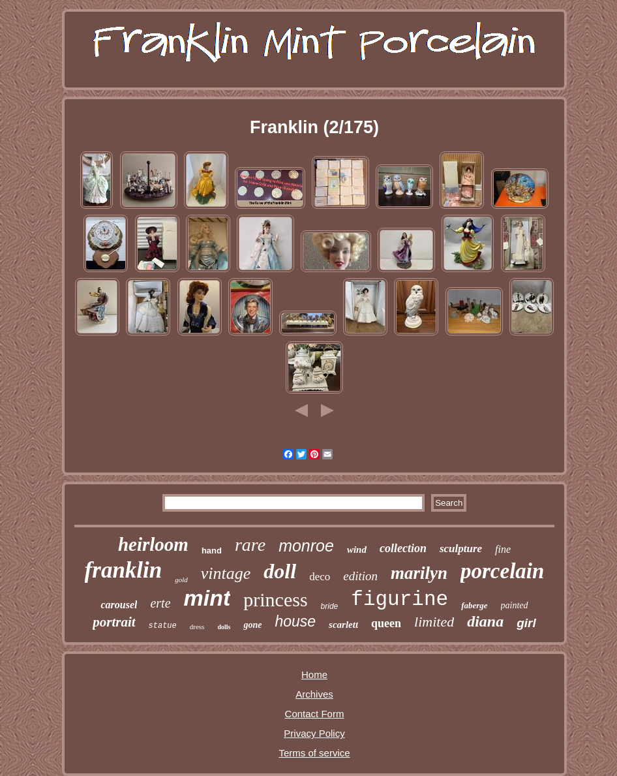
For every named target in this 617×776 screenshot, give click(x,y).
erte (160, 603)
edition (360, 576)
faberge (474, 605)
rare (250, 545)
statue (163, 625)
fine (503, 549)
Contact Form (314, 713)
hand (212, 550)
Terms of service (314, 752)
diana (485, 621)
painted (514, 605)
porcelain (502, 571)
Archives (314, 694)
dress (197, 626)
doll (279, 571)
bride (330, 606)
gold (181, 579)
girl (526, 623)
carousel (118, 604)
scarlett (343, 624)
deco (319, 576)
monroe (306, 545)
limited (434, 621)
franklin (123, 570)
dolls (223, 626)
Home (314, 674)
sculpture (461, 548)
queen (386, 623)
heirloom (153, 544)
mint (207, 597)
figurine (399, 599)
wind (357, 549)
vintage (226, 573)
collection (403, 548)
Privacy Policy (314, 733)
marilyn (419, 573)
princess (275, 599)
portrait (114, 622)
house (295, 621)
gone (252, 625)
